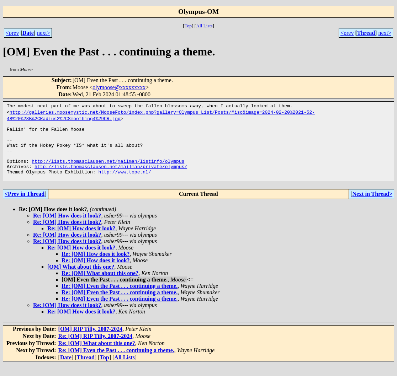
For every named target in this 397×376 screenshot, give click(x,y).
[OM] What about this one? (80, 278)
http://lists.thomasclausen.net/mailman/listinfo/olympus (108, 169)
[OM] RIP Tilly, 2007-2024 (90, 341)
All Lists (204, 25)
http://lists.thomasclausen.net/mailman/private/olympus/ (111, 176)
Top (188, 25)
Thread (366, 33)
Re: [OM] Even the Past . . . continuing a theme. (120, 298)
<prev (12, 33)
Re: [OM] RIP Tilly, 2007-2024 (95, 348)
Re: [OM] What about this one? (100, 285)
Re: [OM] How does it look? (67, 227)
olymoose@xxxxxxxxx (118, 87)
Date (28, 33)
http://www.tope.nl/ (124, 182)
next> (43, 33)
